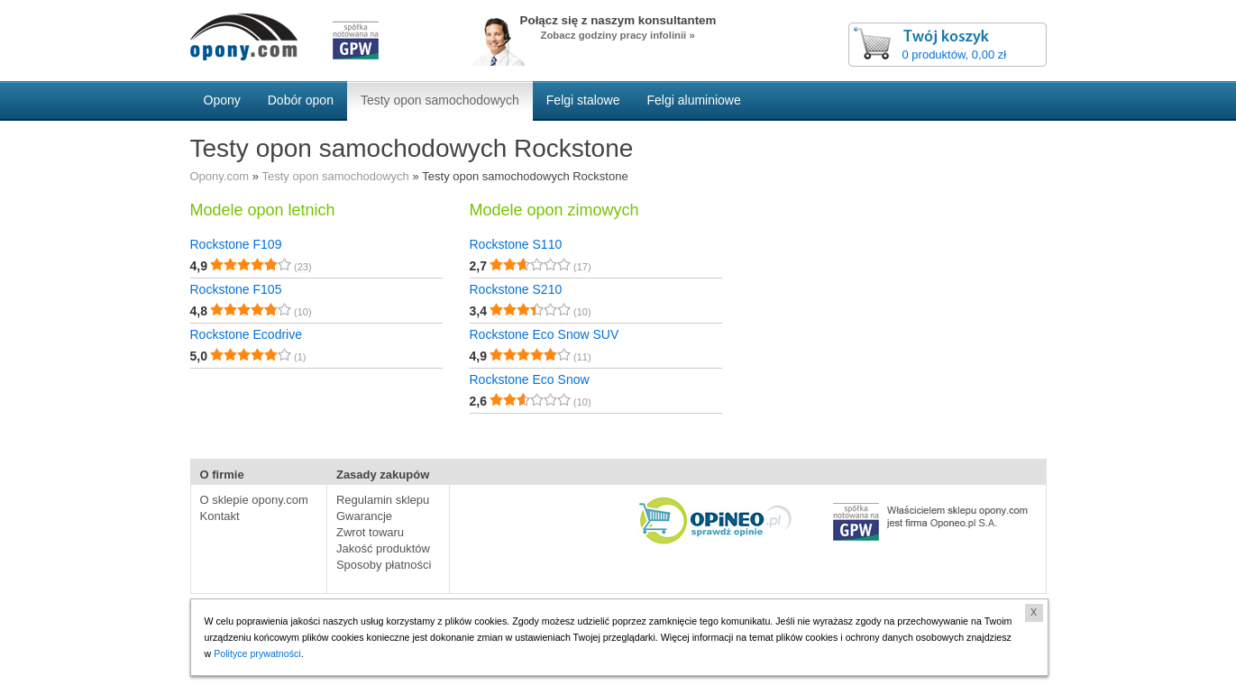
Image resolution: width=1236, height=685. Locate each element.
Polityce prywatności (257, 653)
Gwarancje (364, 516)
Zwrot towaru (370, 532)
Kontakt (220, 516)
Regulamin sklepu (382, 500)
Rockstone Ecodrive (246, 334)
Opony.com (220, 176)
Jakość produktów (383, 548)
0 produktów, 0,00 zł (954, 54)
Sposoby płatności (384, 564)
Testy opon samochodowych (335, 176)
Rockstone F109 (236, 244)
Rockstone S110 (516, 244)
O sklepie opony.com (254, 500)
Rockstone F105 (236, 289)
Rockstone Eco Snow (530, 379)
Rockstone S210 (516, 289)
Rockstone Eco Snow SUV (544, 334)
